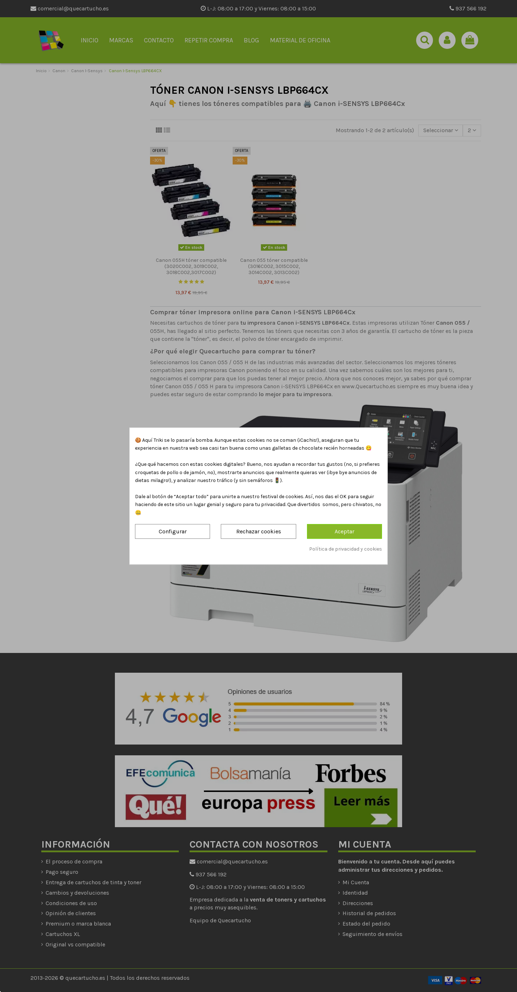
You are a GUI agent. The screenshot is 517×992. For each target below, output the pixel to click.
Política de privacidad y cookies (345, 549)
